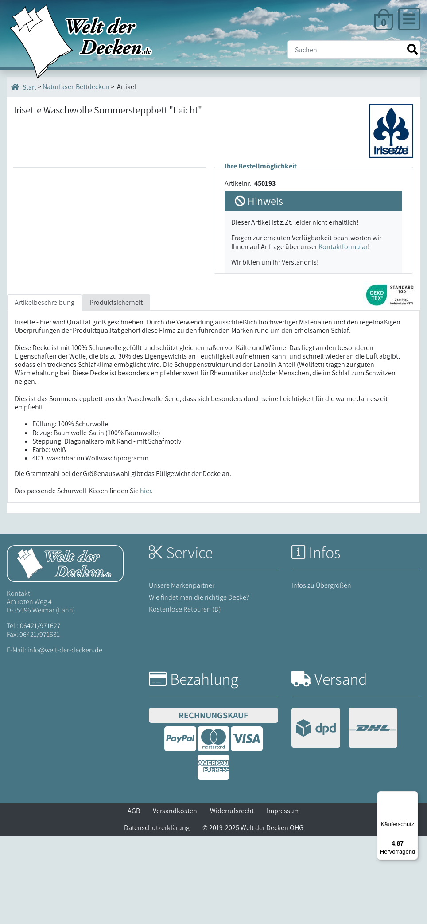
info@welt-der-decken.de (64, 737)
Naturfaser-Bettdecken (76, 86)
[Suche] (353, 49)
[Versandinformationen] (344, 816)
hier (145, 578)
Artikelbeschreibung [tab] (44, 390)
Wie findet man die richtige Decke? (199, 685)
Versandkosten (175, 898)
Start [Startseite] (23, 87)
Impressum (283, 898)
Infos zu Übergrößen (321, 673)
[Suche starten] (412, 49)
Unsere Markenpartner (181, 673)
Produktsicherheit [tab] (116, 390)
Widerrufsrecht (232, 898)
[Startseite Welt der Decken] (65, 650)
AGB (134, 898)
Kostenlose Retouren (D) (185, 697)
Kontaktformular (343, 246)
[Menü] (413, 796)
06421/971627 (40, 713)
